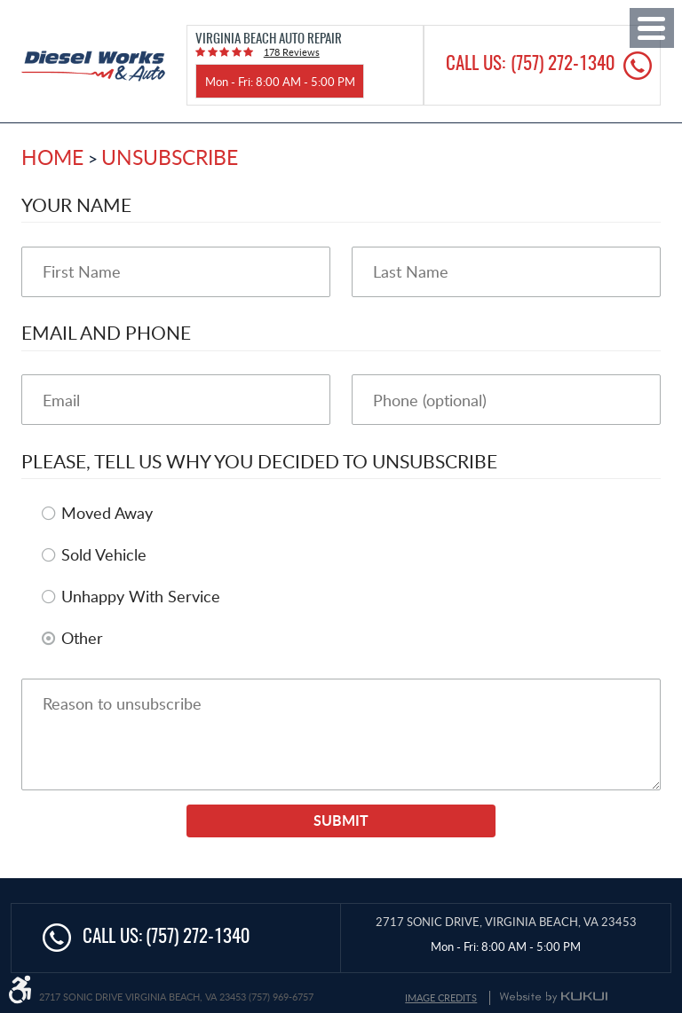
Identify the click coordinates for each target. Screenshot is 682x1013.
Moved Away (107, 512)
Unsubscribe (169, 157)
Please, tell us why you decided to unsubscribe (259, 461)
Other (82, 637)
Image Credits (441, 997)
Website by (553, 997)
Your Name (76, 204)
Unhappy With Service (140, 596)
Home (52, 157)
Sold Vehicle (104, 554)
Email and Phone (106, 332)
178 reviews (292, 52)
